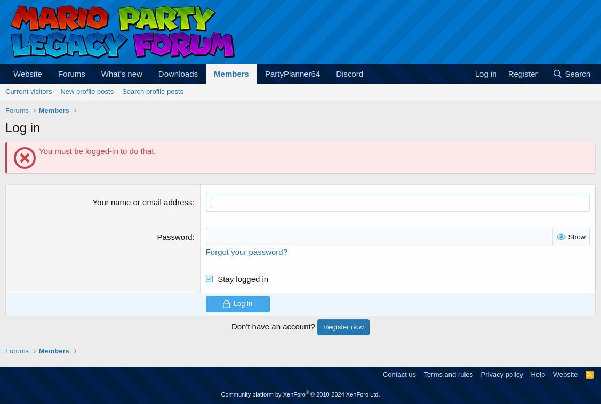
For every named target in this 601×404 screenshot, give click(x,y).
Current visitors (28, 91)
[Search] (571, 74)
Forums (71, 73)
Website (27, 73)
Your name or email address (142, 202)
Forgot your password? (246, 251)
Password (175, 236)
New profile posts (87, 91)
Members (231, 73)
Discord (349, 73)
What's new (121, 73)
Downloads (178, 73)
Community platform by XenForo (300, 394)
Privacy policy (502, 374)
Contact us (399, 374)
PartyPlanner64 (292, 73)
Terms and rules (448, 374)
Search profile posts (152, 91)
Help (538, 374)
